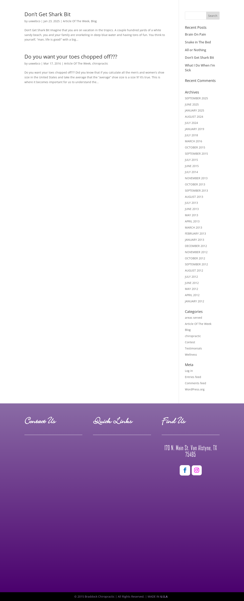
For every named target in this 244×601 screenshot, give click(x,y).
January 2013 (194, 240)
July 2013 (191, 203)
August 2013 (194, 197)
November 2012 (196, 252)
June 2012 (192, 283)
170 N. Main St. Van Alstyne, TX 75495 (190, 451)
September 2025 (196, 98)
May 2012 (191, 289)
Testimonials (193, 348)
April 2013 (192, 221)
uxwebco (34, 63)
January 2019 (194, 129)
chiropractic (100, 63)
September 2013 (196, 190)
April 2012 (192, 295)
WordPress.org (195, 389)
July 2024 (191, 123)
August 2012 (194, 270)
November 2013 (196, 178)
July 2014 (191, 172)
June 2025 (192, 104)
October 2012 (195, 258)
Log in (189, 371)
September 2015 (196, 153)
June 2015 (192, 166)
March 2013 (193, 227)
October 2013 (195, 184)
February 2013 (195, 233)
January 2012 (194, 301)
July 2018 (191, 135)
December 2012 (196, 246)
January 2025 (194, 110)
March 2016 (193, 141)
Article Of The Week (77, 63)
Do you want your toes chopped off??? (70, 56)
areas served (193, 317)
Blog (188, 330)
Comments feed (195, 383)
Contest (190, 342)
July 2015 (191, 160)
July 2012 (191, 277)
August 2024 (194, 116)
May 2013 (191, 215)
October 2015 (195, 147)
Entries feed (193, 377)
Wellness (191, 354)
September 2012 (196, 264)
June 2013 (192, 209)
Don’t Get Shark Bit (199, 57)
